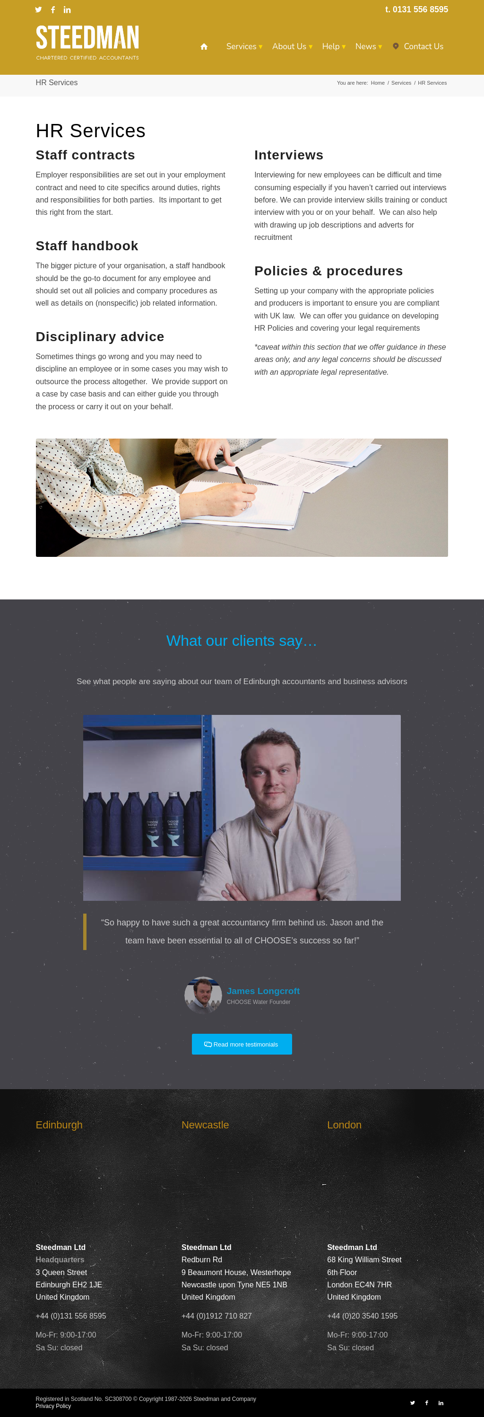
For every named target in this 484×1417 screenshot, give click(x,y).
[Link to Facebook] (53, 9)
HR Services (57, 83)
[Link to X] (39, 9)
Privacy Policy (53, 1406)
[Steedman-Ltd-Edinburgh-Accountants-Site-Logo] (87, 42)
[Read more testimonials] (242, 1044)
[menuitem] (204, 47)
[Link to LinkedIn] (67, 9)
